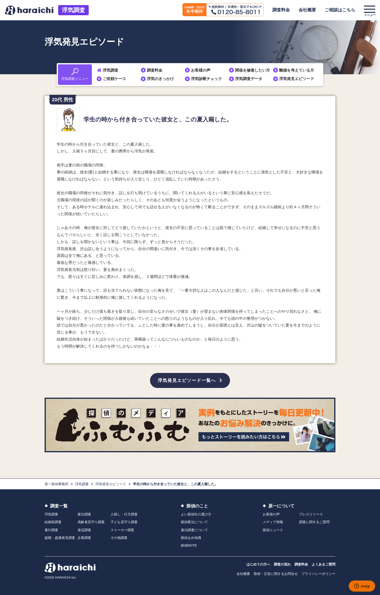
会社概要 (307, 9)
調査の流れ (282, 564)
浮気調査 (73, 10)
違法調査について (194, 530)
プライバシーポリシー (318, 574)
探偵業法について (194, 522)
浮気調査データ (248, 79)
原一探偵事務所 (56, 484)
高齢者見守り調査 (91, 522)
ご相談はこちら (340, 9)
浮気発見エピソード (296, 79)
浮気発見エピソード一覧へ (187, 380)
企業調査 (84, 538)
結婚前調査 (53, 522)
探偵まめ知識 (191, 538)
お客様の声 (200, 70)
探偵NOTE (189, 545)
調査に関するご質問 (314, 522)
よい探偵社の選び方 (196, 514)
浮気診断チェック (206, 79)
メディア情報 (273, 522)
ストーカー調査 (122, 530)
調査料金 (281, 9)
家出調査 (84, 514)
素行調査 (51, 530)
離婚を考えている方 (296, 70)
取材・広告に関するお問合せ (276, 574)
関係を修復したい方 (252, 70)
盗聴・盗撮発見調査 (60, 538)
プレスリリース (311, 514)
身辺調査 (84, 530)
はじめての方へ (258, 564)
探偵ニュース (273, 530)
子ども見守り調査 (124, 522)
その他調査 (119, 538)
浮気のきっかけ (160, 79)
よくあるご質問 (323, 564)
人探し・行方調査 (124, 514)
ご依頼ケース (114, 79)
